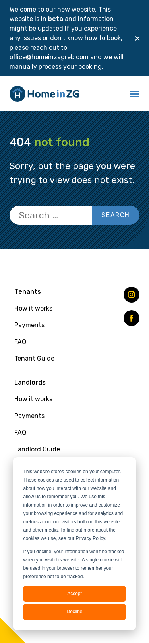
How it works (33, 308)
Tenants (27, 291)
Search (115, 215)
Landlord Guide (37, 449)
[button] (134, 94)
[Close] (137, 38)
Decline (74, 611)
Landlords (30, 382)
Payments (29, 325)
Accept (74, 593)
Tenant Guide (34, 358)
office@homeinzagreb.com (50, 57)
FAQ (20, 342)
